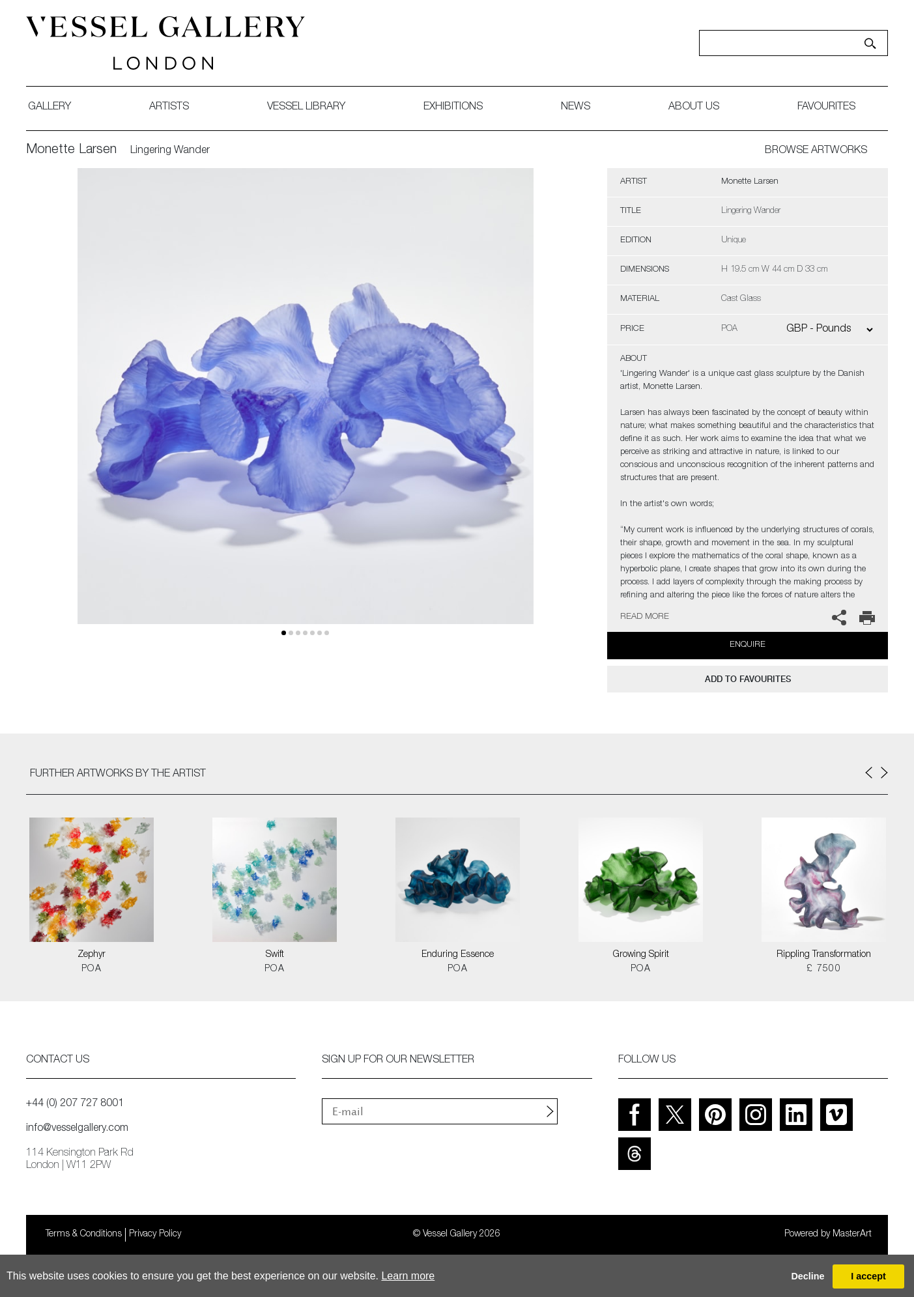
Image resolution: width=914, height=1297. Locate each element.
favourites (826, 107)
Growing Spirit (641, 955)
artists (169, 107)
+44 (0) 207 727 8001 (75, 1104)
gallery (49, 107)
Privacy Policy (155, 1234)
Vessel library (306, 107)
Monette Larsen (71, 150)
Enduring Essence (457, 955)
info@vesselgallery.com (77, 1129)
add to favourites (748, 679)
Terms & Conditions (84, 1234)
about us (693, 107)
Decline (807, 1276)
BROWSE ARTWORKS (816, 151)
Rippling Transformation (824, 955)
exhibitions (453, 107)
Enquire (747, 645)
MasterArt (852, 1234)
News (575, 107)
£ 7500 (824, 969)
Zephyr (92, 955)
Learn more (408, 1275)
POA (91, 969)
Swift (275, 955)
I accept (868, 1276)
